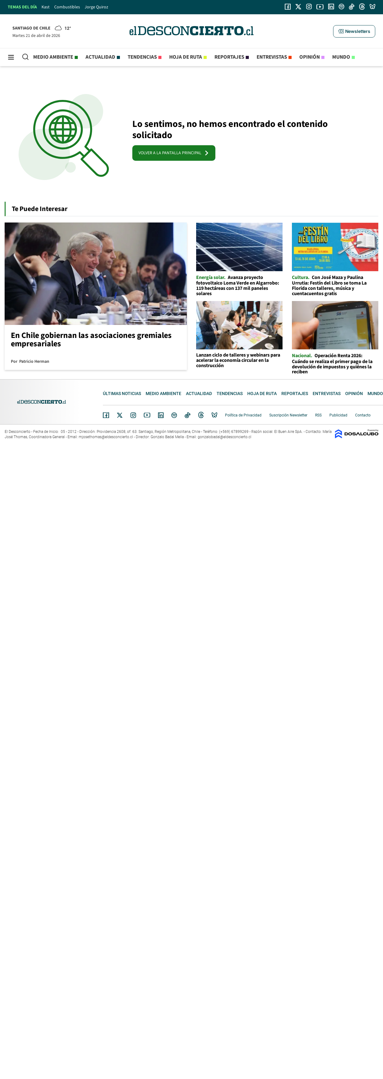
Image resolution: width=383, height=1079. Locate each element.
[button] (354, 31)
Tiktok (187, 415)
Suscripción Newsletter (288, 415)
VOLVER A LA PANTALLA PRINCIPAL (174, 153)
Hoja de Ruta (185, 57)
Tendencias (142, 57)
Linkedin (161, 415)
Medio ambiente (53, 57)
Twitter (120, 415)
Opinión (309, 57)
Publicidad (338, 415)
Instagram (133, 415)
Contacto (363, 415)
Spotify (174, 415)
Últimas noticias (122, 393)
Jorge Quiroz (96, 7)
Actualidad (100, 57)
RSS (318, 415)
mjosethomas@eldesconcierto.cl (106, 437)
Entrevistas (272, 57)
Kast (46, 7)
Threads (201, 415)
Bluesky (214, 415)
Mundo (341, 57)
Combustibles (67, 7)
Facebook (106, 415)
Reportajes (229, 57)
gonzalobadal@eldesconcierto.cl (224, 437)
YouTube (147, 415)
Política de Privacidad (243, 415)
